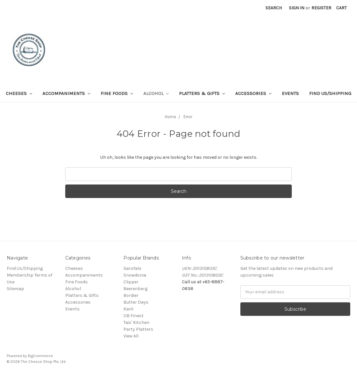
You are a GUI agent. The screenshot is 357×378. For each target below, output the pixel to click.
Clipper (130, 282)
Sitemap (15, 288)
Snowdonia (134, 275)
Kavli (128, 309)
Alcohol (156, 93)
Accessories (253, 93)
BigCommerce (40, 356)
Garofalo (132, 268)
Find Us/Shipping (330, 93)
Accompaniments (66, 93)
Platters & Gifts (202, 93)
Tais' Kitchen (136, 322)
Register (321, 8)
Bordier (130, 295)
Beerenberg (135, 288)
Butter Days (135, 302)
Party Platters (138, 329)
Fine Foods (117, 93)
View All (130, 336)
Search (273, 8)
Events (290, 93)
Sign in (296, 8)
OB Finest (133, 315)
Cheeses (19, 93)
